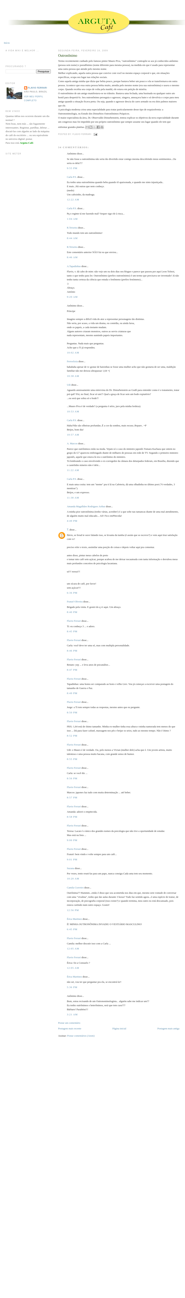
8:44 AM (72, 238)
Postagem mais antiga (168, 1028)
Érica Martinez (74, 918)
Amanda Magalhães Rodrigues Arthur (86, 506)
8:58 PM (72, 816)
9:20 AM (72, 296)
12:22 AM (73, 199)
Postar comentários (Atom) (81, 1035)
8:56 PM (72, 778)
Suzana (70, 868)
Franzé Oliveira (75, 601)
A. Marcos (72, 443)
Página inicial (119, 1028)
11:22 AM (73, 470)
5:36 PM (72, 987)
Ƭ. (68, 529)
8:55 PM (72, 759)
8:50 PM (72, 712)
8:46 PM (72, 650)
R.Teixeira (72, 227)
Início (7, 42)
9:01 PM (72, 859)
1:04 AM (72, 218)
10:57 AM (73, 434)
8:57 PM (72, 797)
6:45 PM (72, 929)
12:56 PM (73, 910)
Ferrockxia (72, 361)
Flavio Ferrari (74, 620)
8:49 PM (72, 693)
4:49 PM (72, 520)
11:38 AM (73, 497)
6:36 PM (72, 592)
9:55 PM (72, 168)
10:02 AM (73, 352)
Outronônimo (67, 56)
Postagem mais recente (69, 1028)
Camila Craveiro (75, 887)
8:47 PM (72, 669)
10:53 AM (73, 411)
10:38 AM (73, 376)
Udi (69, 384)
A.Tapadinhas (74, 266)
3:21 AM (72, 1014)
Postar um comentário (69, 1022)
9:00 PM (72, 840)
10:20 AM (73, 878)
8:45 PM (72, 631)
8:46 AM (72, 257)
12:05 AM (73, 948)
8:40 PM (72, 612)
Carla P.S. (72, 176)
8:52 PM (72, 735)
